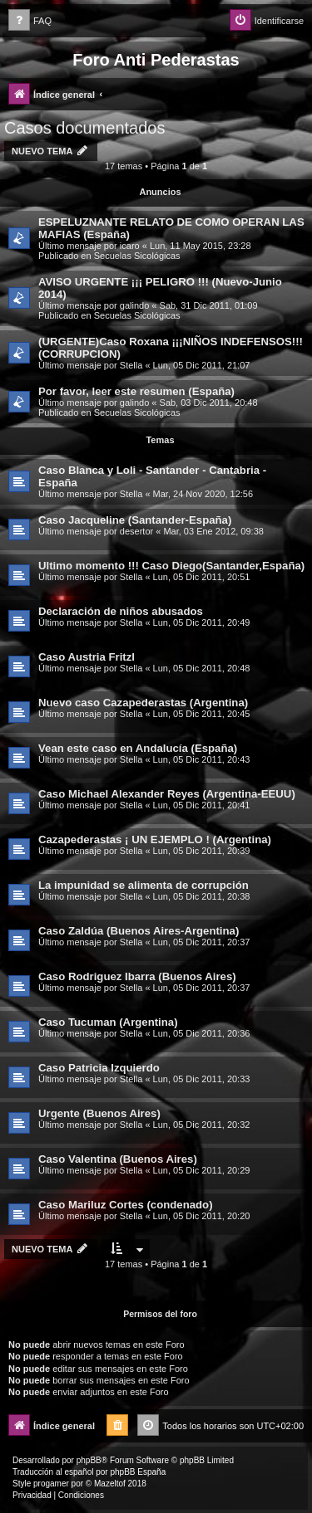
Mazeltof (110, 1483)
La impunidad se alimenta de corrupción (143, 885)
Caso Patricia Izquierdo (99, 1068)
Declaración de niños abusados (120, 611)
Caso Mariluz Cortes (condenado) (125, 1204)
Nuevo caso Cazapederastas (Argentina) (143, 702)
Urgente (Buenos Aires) (99, 1113)
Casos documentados (84, 128)
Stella (131, 365)
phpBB (89, 1460)
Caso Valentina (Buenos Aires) (117, 1159)
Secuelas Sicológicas (137, 256)
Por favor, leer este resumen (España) (136, 391)
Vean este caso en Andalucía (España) (137, 748)
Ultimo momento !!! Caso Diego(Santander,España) (171, 565)
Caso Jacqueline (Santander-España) (134, 520)
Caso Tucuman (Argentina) (108, 1022)
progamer (51, 1483)
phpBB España (138, 1471)
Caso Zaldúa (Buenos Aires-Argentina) (138, 931)
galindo (134, 305)
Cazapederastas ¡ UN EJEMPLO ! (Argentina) (154, 839)
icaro (130, 246)
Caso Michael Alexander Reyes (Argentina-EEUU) (166, 794)
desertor (136, 531)
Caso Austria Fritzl (86, 657)
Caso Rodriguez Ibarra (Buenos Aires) (137, 976)
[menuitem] (30, 21)
